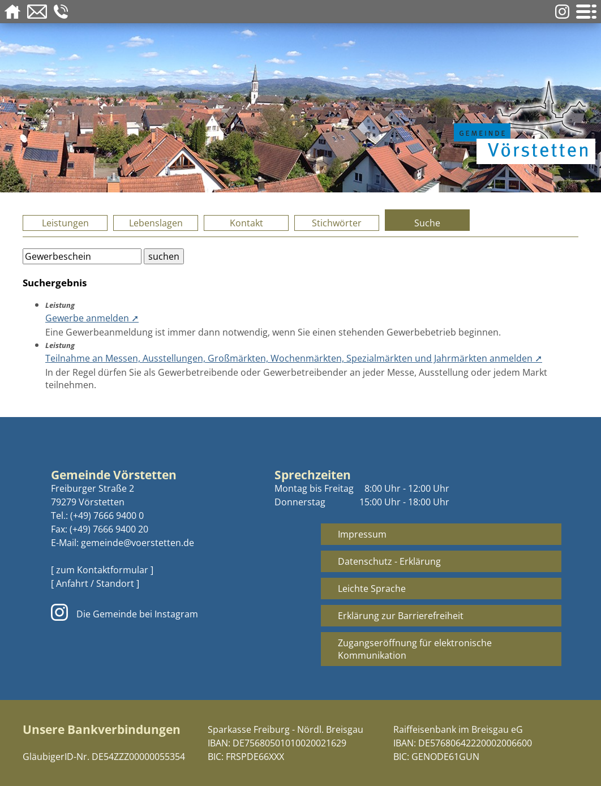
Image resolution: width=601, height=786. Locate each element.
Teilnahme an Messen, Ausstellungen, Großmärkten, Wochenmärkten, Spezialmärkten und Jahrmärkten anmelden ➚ (293, 358)
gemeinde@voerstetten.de (137, 542)
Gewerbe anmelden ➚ (92, 318)
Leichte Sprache (372, 588)
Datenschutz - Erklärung (389, 561)
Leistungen (65, 223)
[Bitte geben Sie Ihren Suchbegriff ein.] (82, 256)
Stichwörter (337, 223)
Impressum (362, 534)
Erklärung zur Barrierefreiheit (400, 615)
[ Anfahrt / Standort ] (95, 583)
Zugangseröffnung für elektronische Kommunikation (415, 649)
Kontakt (246, 223)
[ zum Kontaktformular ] (102, 570)
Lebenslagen (156, 223)
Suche (427, 223)
